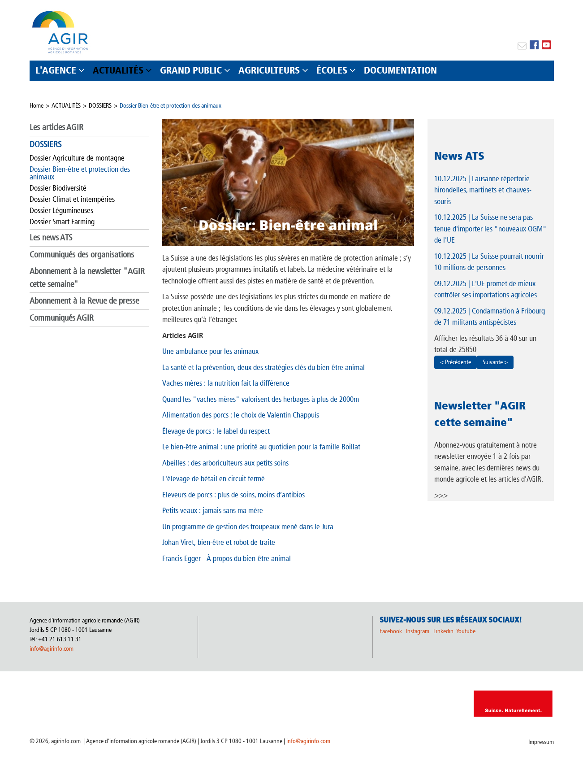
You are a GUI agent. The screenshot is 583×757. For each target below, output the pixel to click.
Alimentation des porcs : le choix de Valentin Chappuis (240, 414)
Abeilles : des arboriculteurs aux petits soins (225, 462)
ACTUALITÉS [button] (118, 70)
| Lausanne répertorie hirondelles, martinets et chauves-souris (482, 190)
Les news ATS (51, 237)
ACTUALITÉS (66, 105)
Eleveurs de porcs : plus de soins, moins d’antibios (233, 494)
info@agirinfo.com (51, 649)
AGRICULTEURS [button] (269, 70)
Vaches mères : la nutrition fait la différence (225, 382)
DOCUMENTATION (400, 70)
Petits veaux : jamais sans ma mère (212, 510)
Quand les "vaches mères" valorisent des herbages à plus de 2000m (260, 399)
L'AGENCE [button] (55, 70)
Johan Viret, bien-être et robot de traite (218, 542)
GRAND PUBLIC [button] (191, 70)
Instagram (417, 631)
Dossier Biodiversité (58, 187)
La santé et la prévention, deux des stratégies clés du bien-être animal (263, 367)
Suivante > (495, 362)
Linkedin (444, 631)
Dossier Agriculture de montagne (77, 157)
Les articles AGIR (56, 127)
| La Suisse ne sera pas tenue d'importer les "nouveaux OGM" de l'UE (490, 228)
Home (36, 105)
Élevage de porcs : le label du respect (216, 430)
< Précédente (455, 362)
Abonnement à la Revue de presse (84, 301)
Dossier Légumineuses (61, 210)
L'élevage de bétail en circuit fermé (213, 478)
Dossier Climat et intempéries (72, 199)
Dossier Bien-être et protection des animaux (170, 105)
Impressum (541, 742)
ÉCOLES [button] (331, 70)
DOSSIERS (100, 105)
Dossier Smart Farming (62, 221)
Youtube (465, 631)
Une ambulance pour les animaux (210, 351)
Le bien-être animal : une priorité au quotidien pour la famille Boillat (261, 446)
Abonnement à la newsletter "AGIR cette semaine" (87, 277)
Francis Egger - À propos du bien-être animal (226, 558)
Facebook (391, 631)
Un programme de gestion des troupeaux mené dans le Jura (247, 526)
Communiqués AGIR (62, 318)
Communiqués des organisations (82, 254)
